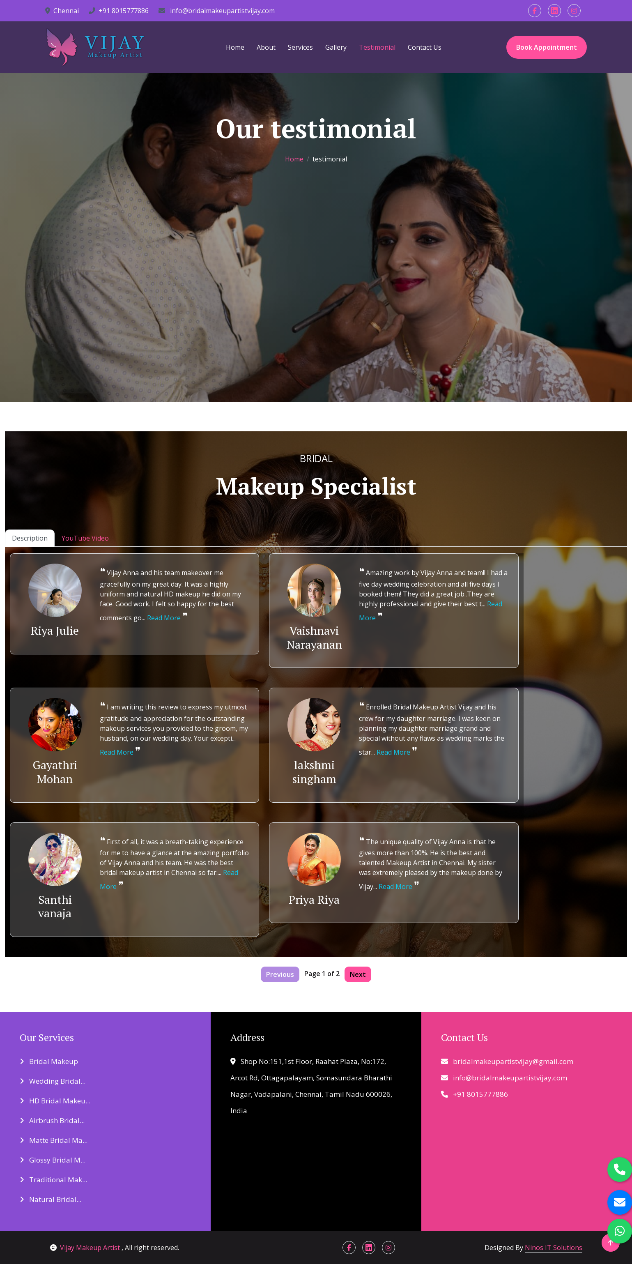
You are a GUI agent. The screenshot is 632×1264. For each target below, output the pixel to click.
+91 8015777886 (119, 10)
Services (300, 47)
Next (358, 974)
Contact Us (424, 47)
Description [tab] (30, 538)
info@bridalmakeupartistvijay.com (217, 10)
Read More (164, 617)
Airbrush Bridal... (52, 1120)
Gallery (336, 47)
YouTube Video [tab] (85, 538)
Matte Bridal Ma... (53, 1140)
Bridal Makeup (49, 1061)
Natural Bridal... (50, 1199)
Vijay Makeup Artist (86, 1247)
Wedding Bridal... (52, 1081)
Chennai (62, 10)
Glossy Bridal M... (52, 1160)
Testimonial (377, 47)
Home (235, 47)
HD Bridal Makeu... (55, 1100)
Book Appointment (546, 47)
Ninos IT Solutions (553, 1247)
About (266, 47)
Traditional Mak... (53, 1179)
